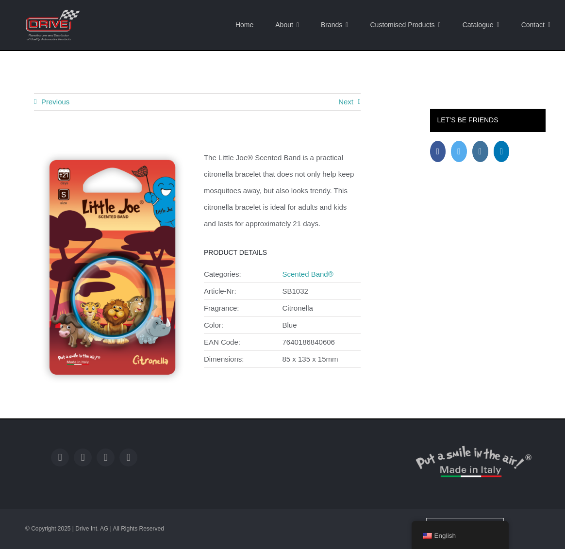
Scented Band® (307, 274)
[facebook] (60, 457)
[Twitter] (459, 151)
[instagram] (106, 457)
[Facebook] (438, 151)
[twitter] (83, 457)
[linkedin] (128, 457)
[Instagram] (480, 151)
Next (345, 102)
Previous (55, 102)
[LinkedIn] (502, 151)
